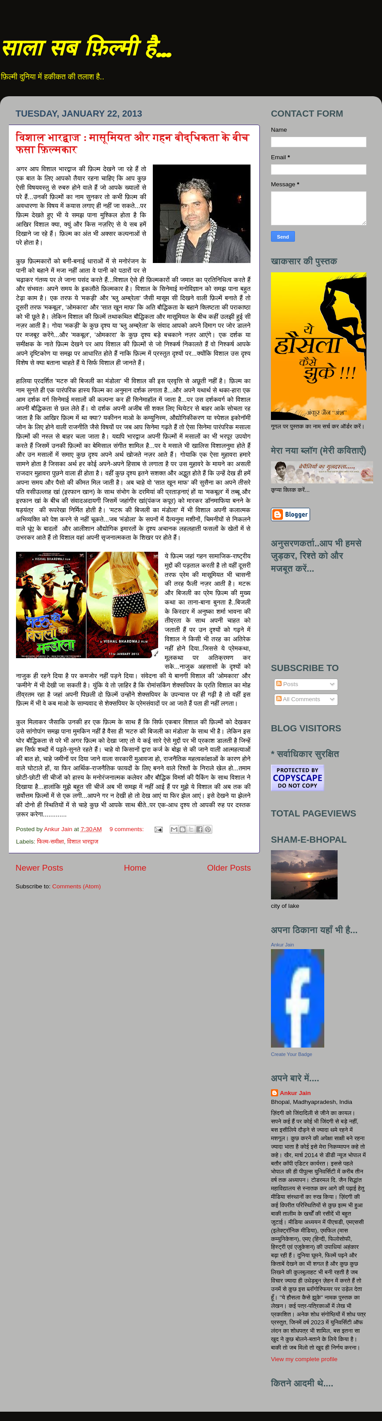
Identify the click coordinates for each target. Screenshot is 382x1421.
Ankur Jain (282, 944)
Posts (287, 684)
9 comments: (128, 829)
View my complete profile (304, 1359)
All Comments (298, 699)
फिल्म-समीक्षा (50, 841)
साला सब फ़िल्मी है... (85, 50)
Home (135, 867)
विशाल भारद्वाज (82, 841)
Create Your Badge (291, 1054)
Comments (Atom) (76, 886)
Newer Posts (39, 867)
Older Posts (229, 867)
